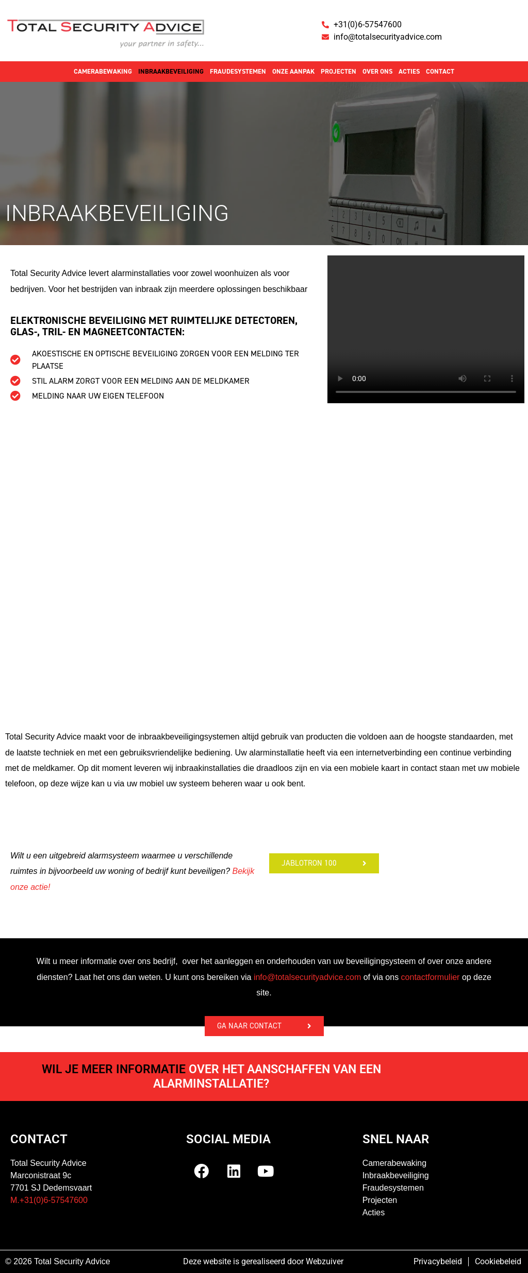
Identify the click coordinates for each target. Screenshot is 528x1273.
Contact (440, 71)
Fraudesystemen (238, 71)
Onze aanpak (293, 71)
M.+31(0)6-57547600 (49, 1200)
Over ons (377, 71)
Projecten (338, 71)
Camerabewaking (103, 71)
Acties (409, 71)
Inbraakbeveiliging (171, 71)
